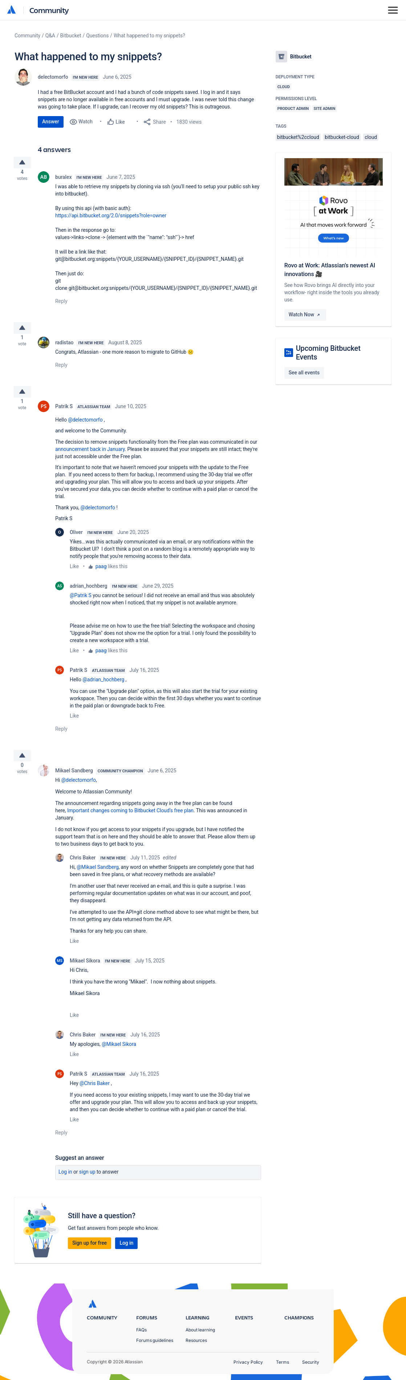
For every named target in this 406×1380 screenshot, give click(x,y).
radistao (64, 348)
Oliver (76, 541)
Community (49, 10)
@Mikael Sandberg (97, 879)
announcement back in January (90, 458)
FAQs (141, 1329)
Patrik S (64, 415)
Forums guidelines (154, 1340)
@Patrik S (81, 604)
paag (101, 575)
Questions (97, 35)
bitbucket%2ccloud (298, 137)
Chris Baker (83, 869)
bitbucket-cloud (342, 137)
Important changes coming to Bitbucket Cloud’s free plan (130, 822)
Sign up (87, 1183)
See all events (304, 372)
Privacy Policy (248, 1362)
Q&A (50, 35)
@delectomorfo (85, 428)
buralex (63, 180)
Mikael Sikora (85, 972)
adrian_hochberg (88, 594)
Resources (196, 1340)
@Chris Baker (95, 1095)
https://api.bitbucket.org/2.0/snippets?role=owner (110, 218)
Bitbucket (70, 35)
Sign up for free (89, 1254)
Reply (61, 304)
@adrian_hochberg (103, 688)
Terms (282, 1362)
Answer (50, 121)
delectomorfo (53, 77)
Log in (65, 1183)
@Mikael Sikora (119, 1056)
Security (310, 1362)
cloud (371, 137)
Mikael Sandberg (74, 782)
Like (74, 575)
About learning (200, 1329)
